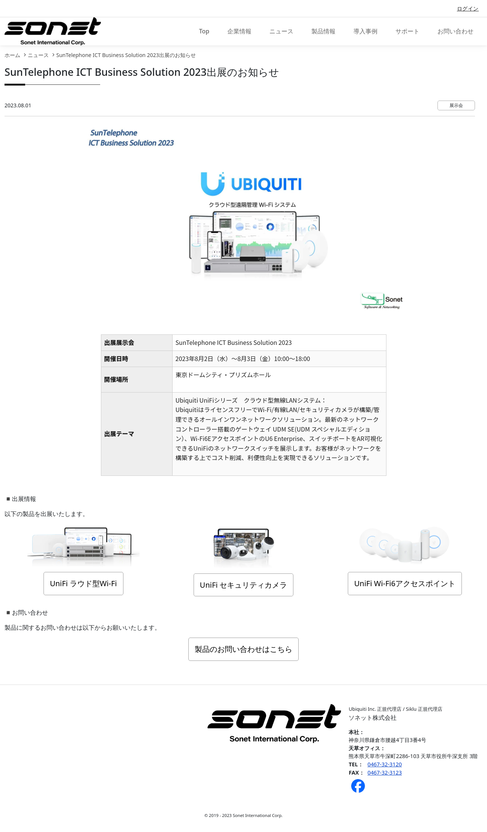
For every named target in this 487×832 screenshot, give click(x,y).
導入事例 (365, 31)
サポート (407, 31)
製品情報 (323, 31)
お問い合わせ (455, 31)
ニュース (281, 31)
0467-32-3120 (384, 764)
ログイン (468, 8)
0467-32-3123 (384, 772)
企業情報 (239, 31)
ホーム (12, 55)
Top (204, 31)
